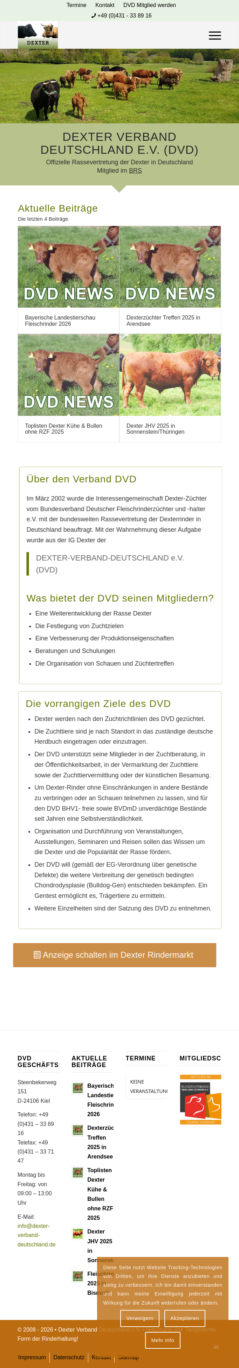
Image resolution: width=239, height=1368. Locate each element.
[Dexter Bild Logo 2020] (99, 35)
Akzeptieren (185, 1318)
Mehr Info (162, 1340)
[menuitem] (76, 5)
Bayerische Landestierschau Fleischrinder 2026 (60, 321)
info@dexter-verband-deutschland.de (37, 1235)
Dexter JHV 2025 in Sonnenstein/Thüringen (155, 429)
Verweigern (140, 1318)
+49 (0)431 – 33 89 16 (36, 1124)
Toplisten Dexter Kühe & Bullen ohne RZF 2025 (63, 429)
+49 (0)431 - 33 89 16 (124, 16)
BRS (135, 170)
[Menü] (211, 35)
